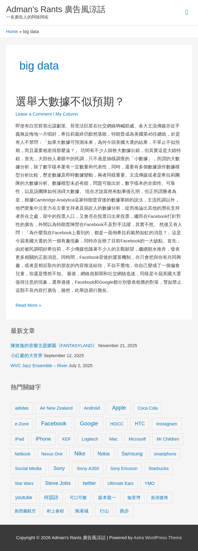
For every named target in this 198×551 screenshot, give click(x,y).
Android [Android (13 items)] (92, 408)
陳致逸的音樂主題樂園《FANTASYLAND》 (54, 345)
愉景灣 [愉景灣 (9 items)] (133, 497)
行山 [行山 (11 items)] (104, 511)
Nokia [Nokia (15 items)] (104, 453)
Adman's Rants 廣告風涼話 (56, 9)
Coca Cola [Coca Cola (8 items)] (148, 408)
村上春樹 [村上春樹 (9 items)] (55, 511)
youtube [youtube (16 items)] (23, 497)
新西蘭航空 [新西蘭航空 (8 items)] (25, 511)
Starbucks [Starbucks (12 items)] (158, 468)
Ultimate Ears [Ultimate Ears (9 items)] (120, 483)
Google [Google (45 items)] (89, 423)
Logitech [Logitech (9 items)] (90, 439)
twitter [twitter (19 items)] (89, 483)
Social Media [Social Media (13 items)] (28, 468)
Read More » (28, 304)
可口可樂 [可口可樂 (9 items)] (78, 497)
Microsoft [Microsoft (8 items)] (137, 439)
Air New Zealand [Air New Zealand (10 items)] (56, 408)
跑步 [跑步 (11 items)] (124, 511)
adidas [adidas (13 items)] (22, 408)
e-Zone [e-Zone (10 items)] (22, 423)
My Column (67, 114)
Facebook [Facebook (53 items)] (53, 423)
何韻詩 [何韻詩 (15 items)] (51, 497)
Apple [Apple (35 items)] (119, 408)
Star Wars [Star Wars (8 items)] (24, 483)
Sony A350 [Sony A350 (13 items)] (88, 468)
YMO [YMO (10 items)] (149, 483)
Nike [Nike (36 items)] (79, 454)
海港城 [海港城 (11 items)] (82, 511)
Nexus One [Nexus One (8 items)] (52, 453)
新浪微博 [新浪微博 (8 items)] (159, 497)
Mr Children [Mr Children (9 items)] (168, 439)
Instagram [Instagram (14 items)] (166, 423)
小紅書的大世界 (27, 355)
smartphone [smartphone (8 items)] (165, 453)
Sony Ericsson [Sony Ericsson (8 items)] (123, 468)
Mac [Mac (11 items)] (113, 439)
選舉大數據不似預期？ (70, 101)
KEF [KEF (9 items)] (66, 439)
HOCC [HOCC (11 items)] (116, 423)
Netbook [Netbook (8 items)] (22, 453)
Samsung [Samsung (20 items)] (131, 453)
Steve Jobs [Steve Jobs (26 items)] (58, 483)
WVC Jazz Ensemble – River (39, 365)
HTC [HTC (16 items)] (140, 423)
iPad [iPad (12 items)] (19, 438)
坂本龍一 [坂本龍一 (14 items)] (107, 497)
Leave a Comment (34, 114)
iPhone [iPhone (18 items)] (43, 438)
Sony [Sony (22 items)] (59, 468)
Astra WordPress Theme (158, 537)
